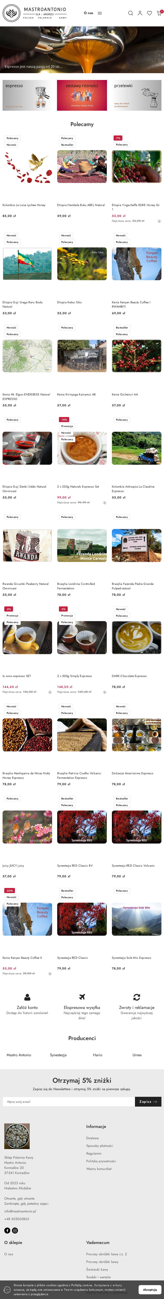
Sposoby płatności (99, 1146)
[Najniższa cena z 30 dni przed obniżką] (159, 221)
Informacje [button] (96, 1127)
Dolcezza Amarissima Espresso (132, 773)
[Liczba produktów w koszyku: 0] (158, 13)
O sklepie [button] (13, 1243)
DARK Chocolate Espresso (129, 676)
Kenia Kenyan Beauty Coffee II (22, 957)
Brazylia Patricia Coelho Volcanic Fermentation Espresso (79, 775)
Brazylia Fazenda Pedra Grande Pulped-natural (133, 586)
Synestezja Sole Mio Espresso (131, 957)
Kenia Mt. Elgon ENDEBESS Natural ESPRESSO (26, 396)
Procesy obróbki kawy (102, 1262)
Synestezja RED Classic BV (75, 865)
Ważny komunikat (98, 1169)
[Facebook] (7, 1231)
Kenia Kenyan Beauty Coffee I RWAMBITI (131, 304)
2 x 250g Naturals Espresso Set (78, 486)
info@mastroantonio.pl (20, 1211)
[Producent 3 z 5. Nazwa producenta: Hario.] (98, 1055)
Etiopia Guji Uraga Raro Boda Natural (22, 304)
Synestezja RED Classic (72, 957)
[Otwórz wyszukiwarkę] (130, 13)
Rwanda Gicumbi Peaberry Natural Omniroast (26, 586)
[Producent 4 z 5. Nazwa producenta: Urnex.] (137, 1055)
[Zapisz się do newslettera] (69, 1102)
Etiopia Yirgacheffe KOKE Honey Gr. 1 (136, 207)
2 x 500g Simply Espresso (74, 676)
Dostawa (92, 1138)
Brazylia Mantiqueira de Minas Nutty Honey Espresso (26, 775)
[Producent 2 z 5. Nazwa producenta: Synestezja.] (58, 1055)
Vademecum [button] (98, 1243)
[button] (99, 13)
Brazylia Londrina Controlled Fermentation (76, 586)
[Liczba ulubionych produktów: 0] (149, 13)
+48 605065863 (16, 1219)
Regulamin (93, 1153)
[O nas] (88, 13)
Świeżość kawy (97, 1269)
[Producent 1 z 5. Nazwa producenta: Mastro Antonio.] (19, 1055)
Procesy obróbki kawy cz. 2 (106, 1254)
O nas (8, 1254)
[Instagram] (15, 1231)
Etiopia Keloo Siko (69, 302)
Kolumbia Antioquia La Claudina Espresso (133, 488)
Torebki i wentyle (98, 1277)
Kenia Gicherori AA (125, 394)
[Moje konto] (140, 13)
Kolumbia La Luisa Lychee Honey (24, 205)
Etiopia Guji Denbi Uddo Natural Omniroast (24, 488)
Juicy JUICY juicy (13, 865)
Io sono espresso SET (17, 676)
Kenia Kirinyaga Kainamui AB (76, 394)
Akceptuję (150, 1289)
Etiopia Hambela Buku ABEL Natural (81, 205)
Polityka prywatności (101, 1161)
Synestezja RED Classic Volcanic (133, 865)
